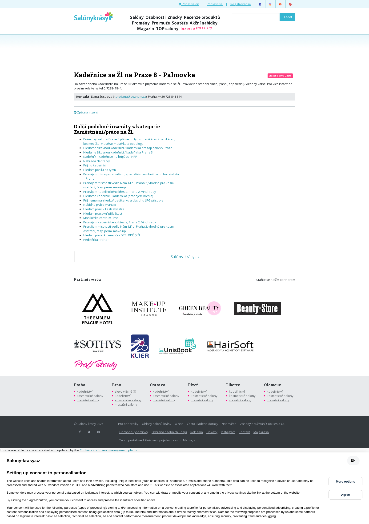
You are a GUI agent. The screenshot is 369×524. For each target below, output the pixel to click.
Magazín (145, 28)
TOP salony (167, 28)
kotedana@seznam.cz (130, 96)
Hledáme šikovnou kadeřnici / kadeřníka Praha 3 (118, 152)
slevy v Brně (123, 391)
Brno (116, 385)
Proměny (141, 23)
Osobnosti (155, 17)
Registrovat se (240, 4)
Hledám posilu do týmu (99, 170)
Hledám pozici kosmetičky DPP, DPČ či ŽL (111, 235)
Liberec (233, 385)
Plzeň (193, 385)
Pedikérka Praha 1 (96, 240)
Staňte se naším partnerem (275, 280)
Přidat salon (189, 4)
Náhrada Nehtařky (96, 161)
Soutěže (180, 23)
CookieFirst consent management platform (110, 450)
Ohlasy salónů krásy (156, 424)
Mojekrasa (261, 432)
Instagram (228, 432)
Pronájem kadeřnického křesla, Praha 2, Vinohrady (119, 191)
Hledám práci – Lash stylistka (103, 209)
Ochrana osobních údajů (169, 432)
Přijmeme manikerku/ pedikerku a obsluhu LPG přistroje (123, 200)
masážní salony (88, 400)
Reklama (196, 432)
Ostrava (157, 385)
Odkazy (211, 432)
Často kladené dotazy (202, 424)
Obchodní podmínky (133, 432)
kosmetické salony (90, 396)
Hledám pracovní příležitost (102, 213)
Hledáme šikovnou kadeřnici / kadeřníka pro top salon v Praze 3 (129, 148)
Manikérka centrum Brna (101, 218)
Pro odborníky (128, 424)
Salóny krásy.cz (185, 256)
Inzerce (196, 28)
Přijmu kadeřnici (94, 165)
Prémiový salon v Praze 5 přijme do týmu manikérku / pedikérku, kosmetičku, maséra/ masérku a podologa (129, 141)
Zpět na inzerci (86, 112)
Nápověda (229, 424)
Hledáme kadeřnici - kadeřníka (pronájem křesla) (118, 196)
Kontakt (244, 432)
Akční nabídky (203, 23)
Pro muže (161, 23)
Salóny (137, 17)
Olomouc (272, 385)
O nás (179, 424)
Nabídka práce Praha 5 (99, 204)
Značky (175, 17)
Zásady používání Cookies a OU (262, 424)
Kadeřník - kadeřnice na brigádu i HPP (110, 156)
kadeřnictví (84, 391)
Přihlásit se (215, 4)
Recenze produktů (202, 17)
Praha (79, 385)
